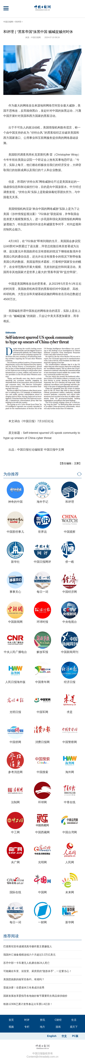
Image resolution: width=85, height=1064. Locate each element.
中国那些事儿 (15, 531)
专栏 (26, 1026)
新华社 (15, 561)
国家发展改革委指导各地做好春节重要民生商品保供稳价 (35, 995)
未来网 (69, 892)
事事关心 (15, 591)
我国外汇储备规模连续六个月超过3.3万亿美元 (29, 954)
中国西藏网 (42, 832)
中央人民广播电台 (15, 652)
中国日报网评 (42, 561)
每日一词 (42, 591)
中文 (64, 1036)
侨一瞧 (69, 561)
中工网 (15, 832)
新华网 (69, 922)
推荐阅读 (11, 936)
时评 (26, 1019)
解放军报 (42, 652)
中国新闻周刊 (69, 652)
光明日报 (15, 712)
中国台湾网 (69, 832)
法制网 (15, 802)
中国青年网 (42, 682)
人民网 (69, 862)
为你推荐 (11, 474)
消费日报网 (42, 742)
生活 (73, 1019)
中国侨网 (15, 742)
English (52, 1036)
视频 (11, 1026)
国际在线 (15, 892)
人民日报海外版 (15, 682)
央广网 (15, 862)
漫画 (58, 1026)
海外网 (69, 772)
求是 (70, 712)
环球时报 (42, 621)
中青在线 (69, 802)
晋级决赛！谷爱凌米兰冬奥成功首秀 (23, 987)
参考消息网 (15, 772)
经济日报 (69, 682)
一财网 (42, 922)
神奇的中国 (15, 501)
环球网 (42, 802)
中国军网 (42, 712)
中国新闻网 (15, 621)
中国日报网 (8, 22)
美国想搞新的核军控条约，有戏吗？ (23, 979)
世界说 (42, 531)
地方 (42, 1026)
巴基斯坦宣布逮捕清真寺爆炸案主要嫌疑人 (27, 946)
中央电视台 (69, 621)
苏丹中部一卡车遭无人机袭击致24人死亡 (26, 963)
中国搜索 (42, 772)
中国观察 (69, 531)
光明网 (42, 862)
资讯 (42, 1019)
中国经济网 (69, 591)
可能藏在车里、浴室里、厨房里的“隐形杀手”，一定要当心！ (37, 971)
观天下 (74, 1026)
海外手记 (42, 501)
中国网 (42, 892)
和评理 (18, 22)
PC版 (75, 1036)
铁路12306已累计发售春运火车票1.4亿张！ (28, 1004)
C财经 (58, 1019)
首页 (11, 1019)
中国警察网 (69, 742)
